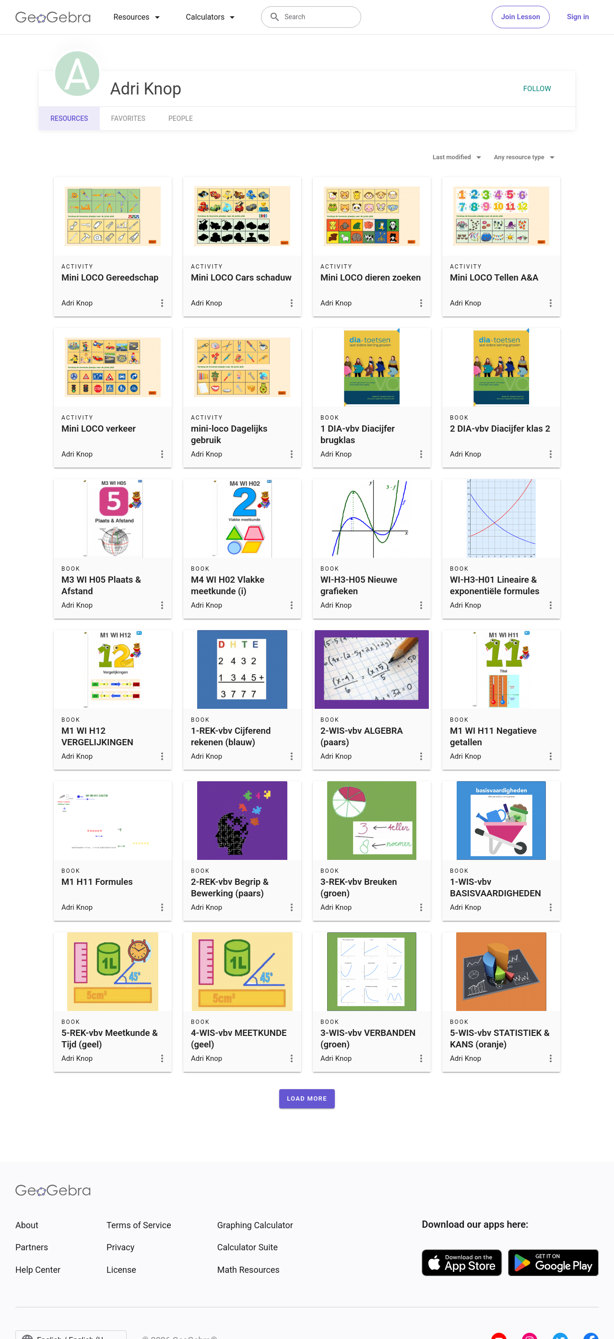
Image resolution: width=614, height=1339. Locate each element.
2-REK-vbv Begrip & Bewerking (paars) (230, 888)
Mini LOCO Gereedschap (110, 277)
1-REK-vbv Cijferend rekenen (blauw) (231, 737)
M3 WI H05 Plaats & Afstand (101, 586)
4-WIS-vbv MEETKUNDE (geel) (239, 1039)
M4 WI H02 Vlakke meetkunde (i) (227, 586)
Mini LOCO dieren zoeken (370, 277)
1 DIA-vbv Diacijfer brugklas (357, 434)
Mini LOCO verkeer (98, 428)
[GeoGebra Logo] (53, 17)
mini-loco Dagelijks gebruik (229, 434)
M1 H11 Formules (97, 882)
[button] (307, 1098)
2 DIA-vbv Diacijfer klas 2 (500, 428)
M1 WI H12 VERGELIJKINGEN (97, 737)
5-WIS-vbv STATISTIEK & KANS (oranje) (500, 1039)
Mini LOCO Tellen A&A (494, 277)
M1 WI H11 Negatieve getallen (493, 737)
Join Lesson (520, 16)
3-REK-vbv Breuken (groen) (358, 888)
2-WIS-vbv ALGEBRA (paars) (361, 737)
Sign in (578, 16)
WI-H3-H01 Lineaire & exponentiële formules (494, 586)
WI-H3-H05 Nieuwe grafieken (358, 586)
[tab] (138, 17)
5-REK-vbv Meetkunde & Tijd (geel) (109, 1039)
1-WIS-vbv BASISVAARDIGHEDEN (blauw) (495, 893)
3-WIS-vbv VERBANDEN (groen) (367, 1039)
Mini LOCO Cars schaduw (241, 277)
